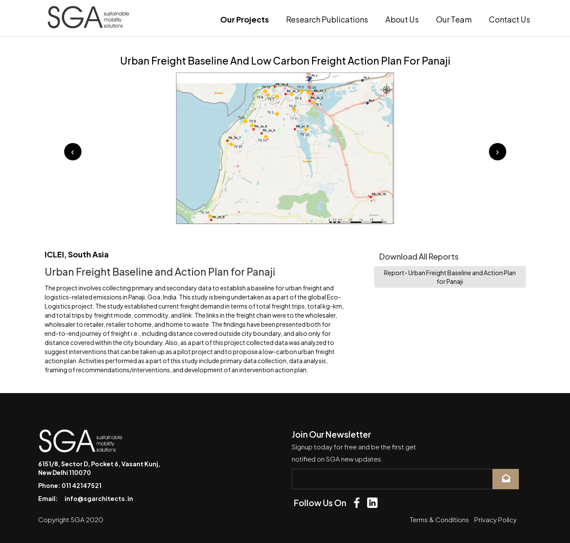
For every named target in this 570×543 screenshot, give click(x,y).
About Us (402, 19)
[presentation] (72, 151)
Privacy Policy (495, 519)
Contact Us (509, 19)
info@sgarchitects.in (99, 498)
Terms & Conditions (439, 519)
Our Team (454, 19)
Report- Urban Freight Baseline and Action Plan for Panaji (450, 277)
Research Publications (327, 19)
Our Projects (244, 19)
